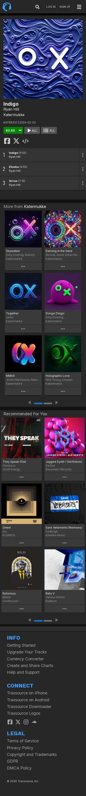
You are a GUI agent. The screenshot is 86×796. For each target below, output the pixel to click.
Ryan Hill (11, 109)
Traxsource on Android (28, 699)
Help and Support (23, 672)
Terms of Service (23, 740)
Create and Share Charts (30, 665)
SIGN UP (64, 6)
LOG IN (50, 6)
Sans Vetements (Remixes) (64, 527)
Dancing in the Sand (59, 251)
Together (12, 313)
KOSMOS (9, 535)
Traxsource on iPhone (27, 693)
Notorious (9, 593)
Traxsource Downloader (29, 706)
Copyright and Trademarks (32, 754)
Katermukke (14, 114)
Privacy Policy (20, 747)
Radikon (51, 601)
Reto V (50, 593)
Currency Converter (25, 658)
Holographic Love (58, 376)
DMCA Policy (19, 768)
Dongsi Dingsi (55, 313)
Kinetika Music (55, 535)
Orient (7, 527)
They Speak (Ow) (14, 461)
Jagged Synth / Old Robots (64, 461)
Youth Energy (11, 469)
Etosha (14, 167)
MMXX (10, 376)
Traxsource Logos (23, 713)
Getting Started (21, 645)
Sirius (13, 181)
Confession (10, 601)
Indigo (13, 153)
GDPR (12, 761)
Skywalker (13, 251)
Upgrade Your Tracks (27, 652)
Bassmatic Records (59, 469)
